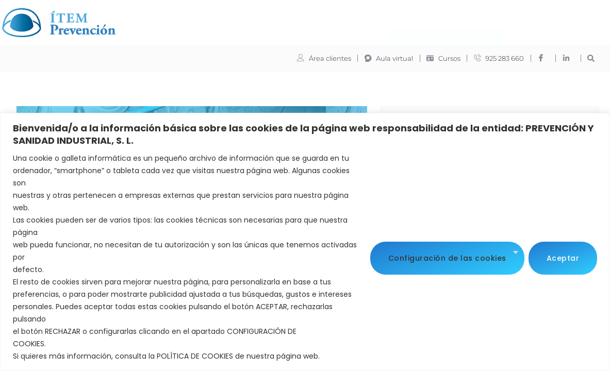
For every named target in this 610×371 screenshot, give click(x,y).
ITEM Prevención (183, 19)
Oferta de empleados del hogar (324, 34)
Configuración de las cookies (447, 257)
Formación (310, 19)
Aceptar (563, 257)
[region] (305, 242)
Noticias (361, 19)
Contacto (484, 19)
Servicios (252, 19)
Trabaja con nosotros (422, 19)
